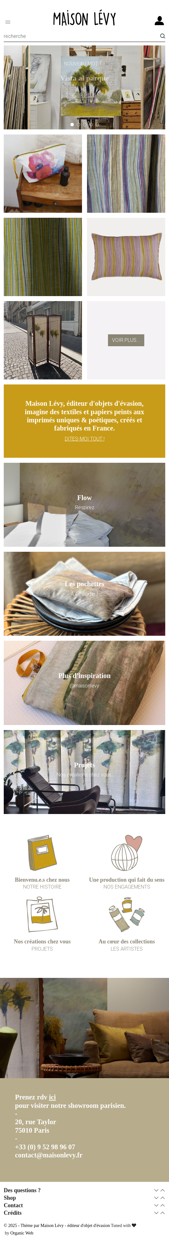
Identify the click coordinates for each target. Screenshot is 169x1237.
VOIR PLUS (83, 94)
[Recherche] (82, 37)
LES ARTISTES (127, 949)
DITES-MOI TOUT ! (85, 439)
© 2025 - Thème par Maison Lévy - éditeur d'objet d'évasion (57, 1225)
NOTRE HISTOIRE (42, 887)
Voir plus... (126, 340)
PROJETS (42, 949)
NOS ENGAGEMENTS (127, 887)
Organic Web (21, 1233)
